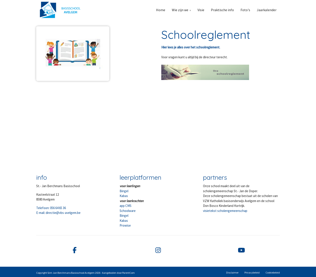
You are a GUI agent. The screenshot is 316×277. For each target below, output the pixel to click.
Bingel (124, 191)
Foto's (245, 10)
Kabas (124, 196)
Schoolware (128, 211)
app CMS (125, 206)
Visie (201, 10)
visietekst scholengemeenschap (225, 211)
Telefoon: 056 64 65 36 (51, 208)
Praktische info (222, 10)
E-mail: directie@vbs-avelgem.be (58, 213)
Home (160, 10)
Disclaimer (232, 272)
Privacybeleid (252, 272)
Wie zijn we (180, 10)
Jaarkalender (266, 10)
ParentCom (128, 272)
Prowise (125, 225)
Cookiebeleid (273, 272)
